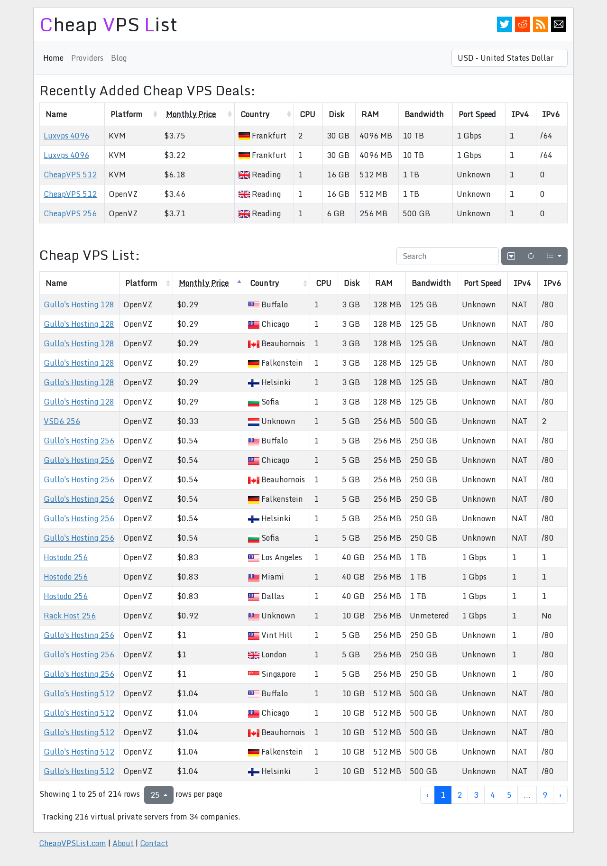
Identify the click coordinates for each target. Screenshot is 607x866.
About (123, 843)
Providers (87, 58)
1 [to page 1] (443, 795)
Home (53, 58)
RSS (540, 24)
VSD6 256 (62, 421)
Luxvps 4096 (66, 135)
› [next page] (560, 795)
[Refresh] (531, 256)
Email (558, 24)
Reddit (522, 24)
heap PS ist (108, 24)
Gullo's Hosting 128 (79, 304)
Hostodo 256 (66, 557)
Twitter (504, 24)
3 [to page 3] (476, 795)
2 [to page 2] (459, 795)
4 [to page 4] (492, 795)
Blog (119, 58)
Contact (154, 843)
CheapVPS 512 (70, 174)
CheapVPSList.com (72, 843)
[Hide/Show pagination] (511, 256)
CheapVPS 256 (70, 213)
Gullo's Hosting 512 (79, 693)
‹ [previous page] (427, 795)
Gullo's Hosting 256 (79, 440)
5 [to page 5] (509, 795)
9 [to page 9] (545, 795)
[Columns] (554, 256)
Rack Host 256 (70, 615)
